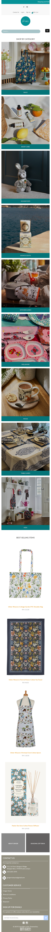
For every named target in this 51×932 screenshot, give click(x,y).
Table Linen (25, 473)
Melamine (26, 364)
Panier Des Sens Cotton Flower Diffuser (25, 826)
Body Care (25, 147)
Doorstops (25, 201)
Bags (26, 92)
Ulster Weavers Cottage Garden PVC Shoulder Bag (25, 607)
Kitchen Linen (25, 310)
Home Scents (25, 255)
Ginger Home (7, 891)
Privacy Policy (7, 898)
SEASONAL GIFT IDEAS (38, 843)
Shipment (6, 902)
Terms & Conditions (9, 894)
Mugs (25, 419)
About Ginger (13, 843)
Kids (25, 527)
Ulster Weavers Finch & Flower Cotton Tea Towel (25, 680)
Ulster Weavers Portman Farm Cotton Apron (25, 753)
